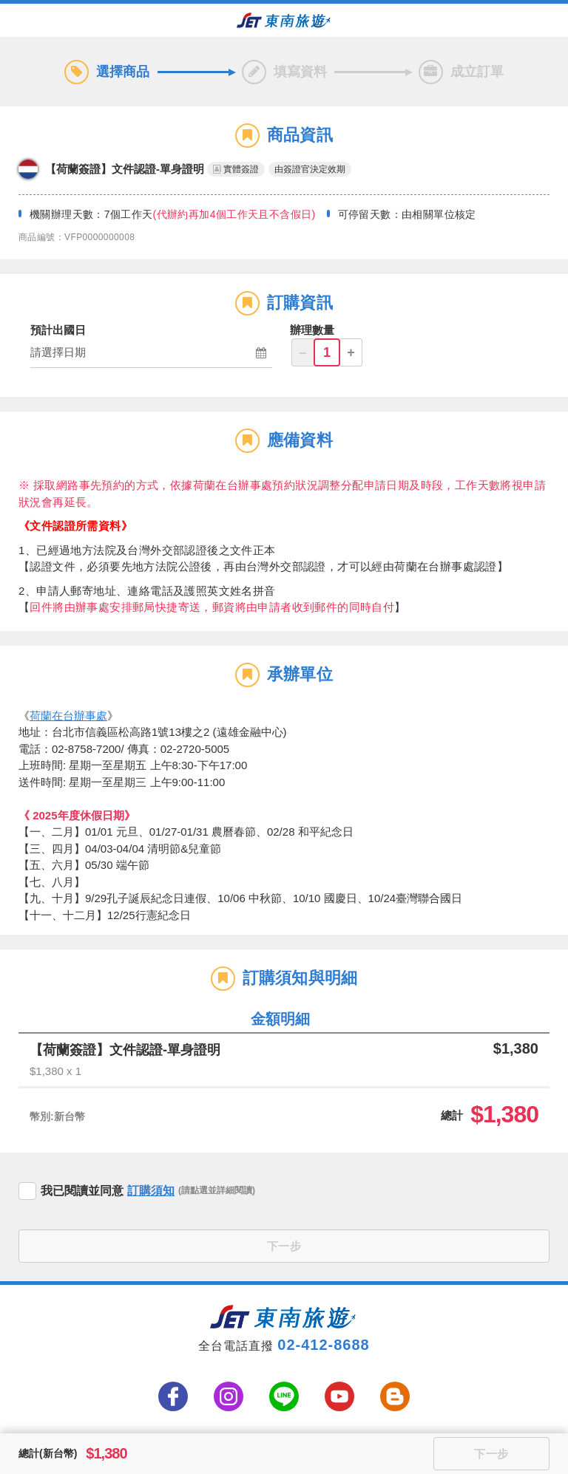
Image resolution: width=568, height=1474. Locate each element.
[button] (151, 353)
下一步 (284, 1246)
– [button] (302, 352)
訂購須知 (151, 1190)
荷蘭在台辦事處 (68, 715)
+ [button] (351, 352)
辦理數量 (312, 330)
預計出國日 (58, 330)
